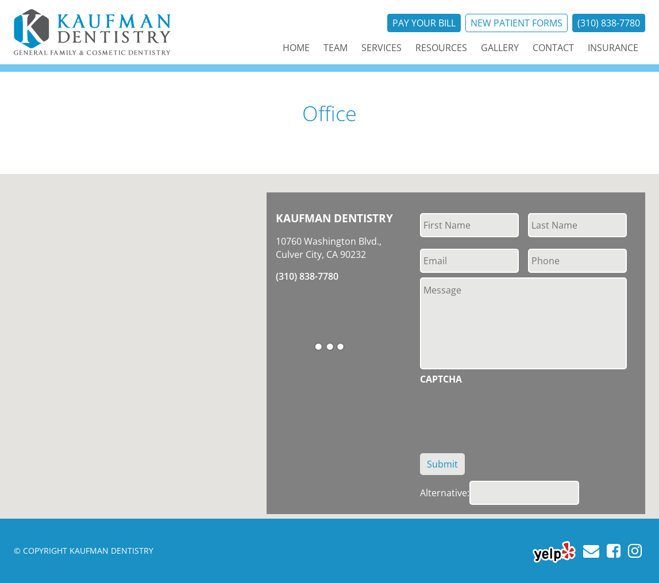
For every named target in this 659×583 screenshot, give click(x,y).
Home (296, 47)
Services (381, 47)
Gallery (500, 47)
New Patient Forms (516, 23)
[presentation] (507, 412)
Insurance (613, 47)
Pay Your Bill (424, 23)
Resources (441, 47)
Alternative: (444, 493)
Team (335, 47)
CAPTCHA (441, 379)
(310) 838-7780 (608, 23)
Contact (553, 47)
